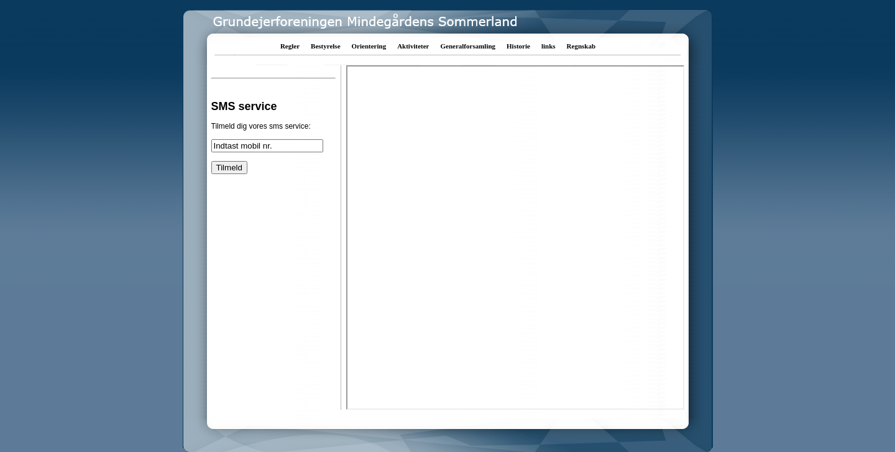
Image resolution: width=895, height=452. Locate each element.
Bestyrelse (325, 46)
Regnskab (581, 46)
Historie (518, 46)
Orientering (369, 46)
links (548, 46)
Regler (290, 46)
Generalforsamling (467, 46)
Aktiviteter (413, 46)
